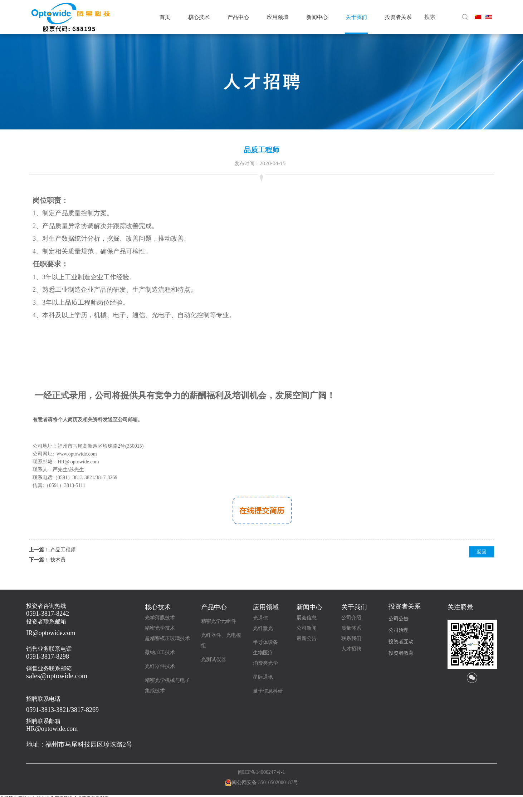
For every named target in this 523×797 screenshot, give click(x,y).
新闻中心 (317, 17)
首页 (165, 17)
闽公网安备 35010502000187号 (265, 782)
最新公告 (307, 638)
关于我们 (356, 17)
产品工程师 (62, 549)
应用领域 (277, 17)
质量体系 (351, 628)
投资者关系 (398, 17)
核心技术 (199, 17)
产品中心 (238, 17)
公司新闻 (307, 628)
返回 (481, 551)
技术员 (57, 559)
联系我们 (351, 638)
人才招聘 (351, 648)
